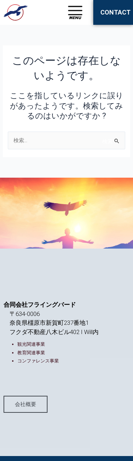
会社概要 (25, 404)
